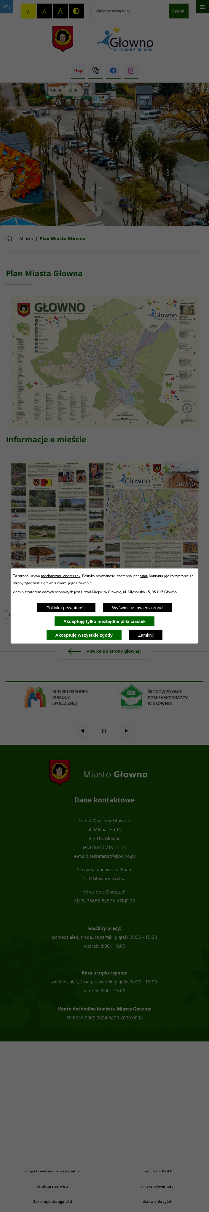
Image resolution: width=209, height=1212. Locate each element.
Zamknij (146, 635)
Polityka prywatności (66, 607)
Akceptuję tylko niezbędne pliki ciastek (104, 621)
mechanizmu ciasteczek (60, 575)
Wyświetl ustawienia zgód (137, 607)
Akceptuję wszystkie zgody (84, 635)
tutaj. (144, 575)
